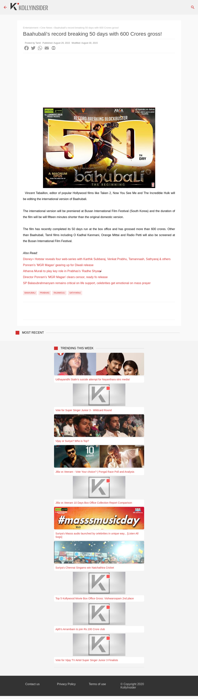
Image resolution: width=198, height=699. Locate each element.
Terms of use (97, 684)
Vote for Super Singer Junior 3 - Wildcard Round (84, 410)
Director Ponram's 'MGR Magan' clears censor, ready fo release (65, 277)
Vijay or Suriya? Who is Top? (72, 440)
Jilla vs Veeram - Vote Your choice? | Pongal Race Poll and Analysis (95, 471)
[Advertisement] (99, 81)
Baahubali (30, 293)
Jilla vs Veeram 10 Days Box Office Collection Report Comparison (94, 502)
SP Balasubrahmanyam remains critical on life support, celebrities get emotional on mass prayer (87, 283)
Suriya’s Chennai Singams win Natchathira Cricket (85, 567)
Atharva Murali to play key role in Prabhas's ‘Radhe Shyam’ (62, 271)
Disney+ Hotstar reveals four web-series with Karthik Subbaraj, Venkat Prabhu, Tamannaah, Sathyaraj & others (97, 259)
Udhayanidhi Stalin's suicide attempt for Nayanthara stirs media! (93, 379)
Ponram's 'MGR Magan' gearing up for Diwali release (58, 265)
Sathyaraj (75, 293)
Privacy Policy (66, 684)
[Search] (192, 7)
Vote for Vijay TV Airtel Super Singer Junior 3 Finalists (87, 660)
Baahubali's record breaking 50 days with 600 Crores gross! (86, 27)
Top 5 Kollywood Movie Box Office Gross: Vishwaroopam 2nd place (95, 598)
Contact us (32, 684)
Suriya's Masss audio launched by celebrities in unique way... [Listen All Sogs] (97, 535)
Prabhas (44, 293)
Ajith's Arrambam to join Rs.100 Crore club (80, 629)
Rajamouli (59, 293)
